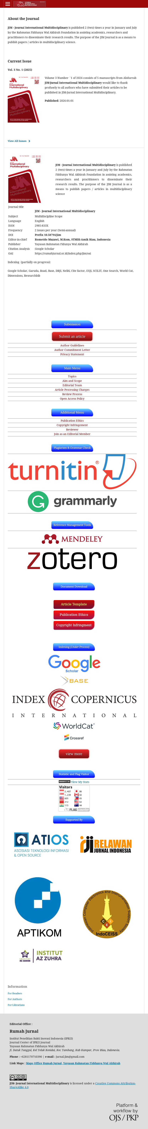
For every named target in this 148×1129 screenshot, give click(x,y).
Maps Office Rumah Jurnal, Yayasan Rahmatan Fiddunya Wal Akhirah (73, 1063)
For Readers (15, 993)
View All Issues (17, 141)
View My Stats (80, 782)
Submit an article (72, 336)
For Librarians (16, 1005)
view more (74, 754)
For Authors (15, 999)
